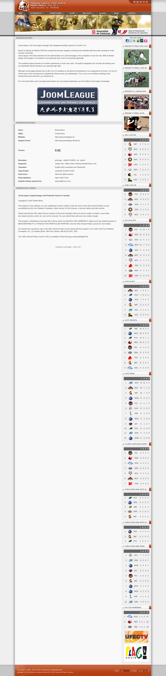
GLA (136, 555)
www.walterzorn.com (63, 181)
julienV (82, 160)
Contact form (60, 133)
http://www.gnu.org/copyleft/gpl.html (74, 237)
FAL (135, 175)
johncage (58, 160)
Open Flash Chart (61, 178)
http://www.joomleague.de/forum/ (67, 140)
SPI (135, 571)
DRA (136, 204)
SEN (135, 170)
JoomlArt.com (57, 670)
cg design (58, 171)
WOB (136, 565)
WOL (136, 250)
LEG (135, 180)
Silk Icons (58, 174)
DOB (136, 602)
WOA (136, 591)
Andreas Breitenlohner (83, 164)
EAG (135, 159)
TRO (136, 265)
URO (136, 164)
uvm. (95, 164)
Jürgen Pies (59, 164)
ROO (136, 245)
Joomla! (20, 672)
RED (135, 154)
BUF (136, 199)
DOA (136, 560)
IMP (135, 144)
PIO (136, 194)
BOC (136, 149)
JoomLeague (67, 247)
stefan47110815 (69, 160)
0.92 (79, 247)
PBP (136, 596)
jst (78, 160)
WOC (136, 586)
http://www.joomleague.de (64, 137)
